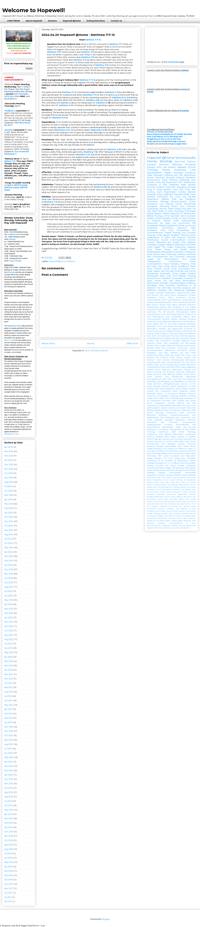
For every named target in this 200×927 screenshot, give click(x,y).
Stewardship (190, 473)
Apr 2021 (8, 709)
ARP (162, 504)
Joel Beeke (186, 516)
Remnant (157, 384)
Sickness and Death (177, 408)
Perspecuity (151, 521)
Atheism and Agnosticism (171, 329)
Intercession (190, 360)
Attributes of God (181, 307)
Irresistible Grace (178, 489)
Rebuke (150, 348)
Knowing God (160, 449)
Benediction (190, 336)
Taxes (165, 501)
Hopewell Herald (181, 194)
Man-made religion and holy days (171, 269)
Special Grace (183, 499)
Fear (169, 305)
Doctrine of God (162, 441)
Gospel (150, 259)
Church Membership (185, 204)
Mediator (192, 333)
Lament (162, 492)
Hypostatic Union (154, 326)
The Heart (175, 336)
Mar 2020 (8, 766)
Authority (191, 254)
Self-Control (187, 497)
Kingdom (175, 235)
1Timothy (151, 187)
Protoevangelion (177, 521)
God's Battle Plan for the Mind (161, 324)
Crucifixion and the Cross (185, 439)
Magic (168, 468)
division (193, 501)
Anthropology (177, 398)
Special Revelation (188, 310)
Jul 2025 (8, 486)
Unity (167, 317)
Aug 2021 (8, 692)
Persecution (171, 182)
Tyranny (169, 475)
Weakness (159, 410)
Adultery (150, 302)
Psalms (191, 161)
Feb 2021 (8, 718)
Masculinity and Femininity (162, 422)
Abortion (151, 437)
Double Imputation (187, 365)
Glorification (152, 201)
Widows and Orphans (157, 357)
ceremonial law (189, 300)
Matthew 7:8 (54, 52)
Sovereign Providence (185, 173)
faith (194, 189)
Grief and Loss (179, 379)
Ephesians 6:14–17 (64, 130)
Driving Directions (96, 21)
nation (149, 504)
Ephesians (158, 175)
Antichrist (187, 504)
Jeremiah (192, 420)
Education (164, 513)
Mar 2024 (8, 556)
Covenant (191, 206)
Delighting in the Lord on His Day (164, 139)
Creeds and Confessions (159, 391)
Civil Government (181, 223)
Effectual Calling (170, 322)
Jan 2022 (8, 670)
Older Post (132, 343)
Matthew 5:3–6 (59, 117)
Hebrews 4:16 (114, 149)
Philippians (174, 185)
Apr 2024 (8, 552)
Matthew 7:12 (101, 65)
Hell (194, 223)
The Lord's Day (178, 197)
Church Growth (169, 480)
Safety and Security (186, 427)
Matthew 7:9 (87, 52)
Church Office (166, 298)
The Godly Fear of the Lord (183, 355)
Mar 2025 (8, 504)
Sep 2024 (8, 530)
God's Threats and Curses (184, 401)
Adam (193, 326)
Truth (182, 336)
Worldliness (183, 266)
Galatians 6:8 (92, 100)
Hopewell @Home (72, 21)
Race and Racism (188, 345)
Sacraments (172, 225)
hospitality (191, 475)
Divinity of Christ (179, 218)
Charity (179, 357)
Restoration (177, 405)
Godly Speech (163, 235)
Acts (159, 167)
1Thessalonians (154, 261)
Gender (181, 465)
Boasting (163, 415)
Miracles (180, 314)
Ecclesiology (153, 208)
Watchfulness (191, 525)
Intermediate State (173, 446)
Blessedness (167, 252)
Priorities (192, 494)
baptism (167, 189)
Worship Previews (187, 319)
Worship (192, 197)
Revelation (191, 177)
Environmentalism (188, 463)
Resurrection (190, 213)
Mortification (153, 240)
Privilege (150, 497)
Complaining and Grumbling (159, 338)
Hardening (191, 379)
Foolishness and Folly (156, 367)
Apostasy (151, 389)
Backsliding (160, 302)
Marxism (179, 518)
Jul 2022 (8, 643)
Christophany (157, 480)
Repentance (153, 199)
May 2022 (8, 652)
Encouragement (154, 379)
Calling (193, 307)
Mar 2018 (8, 871)
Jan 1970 (8, 901)
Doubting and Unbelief (163, 331)
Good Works (190, 244)
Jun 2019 (8, 805)
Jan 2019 (8, 827)
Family (167, 266)
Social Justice (189, 374)
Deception (160, 463)
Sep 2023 (8, 582)
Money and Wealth (175, 249)
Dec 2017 (8, 884)
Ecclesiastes (152, 225)
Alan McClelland (170, 504)
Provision (168, 425)
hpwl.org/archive (178, 144)
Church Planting (167, 365)
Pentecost (179, 372)
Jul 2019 (8, 801)
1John (183, 216)
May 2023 (8, 600)
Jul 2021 (8, 696)
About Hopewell (34, 21)
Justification (162, 197)
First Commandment (187, 322)
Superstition (152, 475)
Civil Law (167, 458)
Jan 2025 (8, 512)
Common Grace (153, 482)
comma (178, 528)
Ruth (149, 336)
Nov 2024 (8, 521)
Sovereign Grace (155, 194)
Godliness (183, 391)
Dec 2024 (8, 517)
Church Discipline (162, 278)
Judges (182, 273)
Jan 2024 (8, 565)
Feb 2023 (8, 613)
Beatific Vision (171, 302)
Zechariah (171, 528)
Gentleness (191, 465)
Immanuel (191, 444)
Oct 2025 (8, 473)
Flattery (150, 465)
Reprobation (167, 427)
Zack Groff (163, 528)
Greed (193, 441)
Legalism (161, 244)
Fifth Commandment (157, 256)
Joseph (150, 449)
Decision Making (153, 485)
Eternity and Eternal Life (185, 331)
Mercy (163, 254)
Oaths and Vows (173, 345)
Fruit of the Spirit (169, 314)
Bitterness (151, 415)
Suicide (193, 499)
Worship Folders (183, 453)
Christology (184, 180)
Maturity (169, 492)
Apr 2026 (8, 447)
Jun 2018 (8, 858)
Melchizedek (190, 468)
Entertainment (183, 485)
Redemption (170, 293)
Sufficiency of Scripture (157, 429)
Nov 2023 (8, 574)
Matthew (71, 261)
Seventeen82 (175, 473)
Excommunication (155, 350)
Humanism (167, 516)
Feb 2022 (8, 665)
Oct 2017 (8, 893)
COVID (172, 357)
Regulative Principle (186, 187)
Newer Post (48, 343)
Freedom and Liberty (165, 465)
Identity (183, 487)
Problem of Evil (163, 451)
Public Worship (188, 185)
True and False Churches (169, 288)
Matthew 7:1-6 (69, 92)
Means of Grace (165, 211)
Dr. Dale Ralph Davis (180, 441)
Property (167, 521)
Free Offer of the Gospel (175, 367)
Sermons (52, 21)
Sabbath (165, 199)
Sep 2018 (8, 845)
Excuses (193, 485)
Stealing (192, 396)
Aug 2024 (8, 534)
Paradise (150, 473)
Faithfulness (152, 276)
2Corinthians (167, 228)
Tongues (161, 475)
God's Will (175, 310)
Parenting (164, 206)
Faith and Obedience (184, 199)
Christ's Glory (178, 206)
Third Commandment (171, 300)
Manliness (172, 518)
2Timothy (191, 237)
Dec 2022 (8, 622)
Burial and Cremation (165, 348)
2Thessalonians (182, 312)
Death (193, 249)
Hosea (158, 280)
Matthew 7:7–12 (103, 35)
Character (161, 509)
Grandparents (152, 516)
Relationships (159, 497)
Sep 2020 (8, 740)
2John (181, 413)
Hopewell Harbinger (187, 324)
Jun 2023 (8, 596)
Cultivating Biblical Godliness (182, 283)
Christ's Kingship (163, 218)
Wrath (171, 208)
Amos (149, 268)
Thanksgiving (157, 317)
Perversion (151, 396)
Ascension (191, 413)
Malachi (154, 518)
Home (90, 343)
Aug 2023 (8, 587)
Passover (192, 393)
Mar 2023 (8, 609)
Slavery (162, 305)
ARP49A (8, 187)
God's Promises (167, 285)
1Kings (178, 208)
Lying (149, 362)
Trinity (193, 194)
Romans (164, 164)
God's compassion (156, 403)
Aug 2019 (8, 796)
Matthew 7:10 (87, 57)
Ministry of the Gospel (156, 345)
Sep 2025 (8, 477)
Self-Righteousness (171, 384)
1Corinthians (190, 211)
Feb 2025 (8, 508)
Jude (165, 343)
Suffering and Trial (173, 175)
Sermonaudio (185, 158)
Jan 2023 (8, 617)
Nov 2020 (8, 731)
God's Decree (162, 360)
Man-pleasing (178, 468)
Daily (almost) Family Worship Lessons (166, 141)
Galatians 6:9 (129, 100)
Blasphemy (170, 389)
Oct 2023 (8, 578)
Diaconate (191, 256)
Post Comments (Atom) (96, 350)
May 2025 (8, 495)
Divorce (150, 441)
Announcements (179, 201)
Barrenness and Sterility (179, 506)
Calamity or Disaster (186, 437)
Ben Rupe (160, 389)
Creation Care (168, 439)
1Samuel (169, 204)
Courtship (159, 293)
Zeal (184, 475)
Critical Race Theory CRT (180, 482)
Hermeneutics (153, 444)
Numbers (170, 177)
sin (189, 528)
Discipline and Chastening (171, 290)
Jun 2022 (8, 648)
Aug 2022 (8, 639)
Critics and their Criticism (175, 511)
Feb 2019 (8, 823)
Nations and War (186, 403)
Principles (159, 521)
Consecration (177, 278)
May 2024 (8, 547)
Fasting (150, 333)
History (193, 391)
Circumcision (157, 322)
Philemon (182, 449)
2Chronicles (151, 477)
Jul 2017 (8, 897)
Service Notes (163, 499)
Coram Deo (164, 482)
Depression (156, 401)
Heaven (167, 220)
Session (164, 408)
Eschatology (153, 273)
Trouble (183, 501)
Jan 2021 (8, 722)
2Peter (158, 477)
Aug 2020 (8, 744)
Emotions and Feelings (168, 485)
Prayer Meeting (169, 180)
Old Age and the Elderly (185, 470)
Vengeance (182, 295)
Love (161, 204)
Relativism (187, 521)
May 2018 (8, 862)
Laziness (171, 403)
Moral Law (183, 225)
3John (149, 377)
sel (184, 528)
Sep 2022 (8, 635)
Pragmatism (160, 494)
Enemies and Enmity (185, 271)
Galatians (191, 247)
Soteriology (173, 499)
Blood (149, 480)
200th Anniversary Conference (177, 410)
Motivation (170, 470)
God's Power (154, 249)
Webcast (150, 528)
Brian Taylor (170, 437)
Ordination (191, 290)
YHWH (155, 528)
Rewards (182, 305)
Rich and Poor (189, 405)
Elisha (171, 513)
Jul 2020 (8, 748)
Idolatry (166, 213)
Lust (182, 343)
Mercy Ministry (153, 470)
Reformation (153, 283)
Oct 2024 (8, 526)
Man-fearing (190, 343)
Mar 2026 (8, 451)
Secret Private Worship (173, 497)
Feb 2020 (8, 770)
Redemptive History (156, 355)
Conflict (192, 389)
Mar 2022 (8, 661)
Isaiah (149, 175)
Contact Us (116, 21)
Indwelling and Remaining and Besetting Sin (167, 381)
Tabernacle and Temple (167, 242)
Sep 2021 (8, 687)
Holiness (151, 197)
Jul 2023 (8, 591)
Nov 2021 (8, 679)
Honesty (181, 444)
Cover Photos (160, 511)
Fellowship (172, 254)
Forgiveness (180, 247)
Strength (164, 283)
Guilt (160, 353)
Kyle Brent (154, 492)
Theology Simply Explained (166, 169)
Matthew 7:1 (111, 92)
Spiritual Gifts (165, 307)
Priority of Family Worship (160, 132)
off (182, 528)
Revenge (156, 362)
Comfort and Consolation (159, 341)
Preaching (179, 211)
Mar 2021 (8, 713)
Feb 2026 (8, 456)
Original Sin (172, 449)
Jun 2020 (8, 753)
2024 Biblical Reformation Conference (177, 434)
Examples (184, 513)
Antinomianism (171, 259)
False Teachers (164, 310)
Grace (159, 192)
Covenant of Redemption (176, 461)
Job (148, 492)
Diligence (185, 341)
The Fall (161, 312)
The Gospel (167, 247)
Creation (192, 273)
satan (193, 453)
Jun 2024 (8, 543)
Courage (150, 293)
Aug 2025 (8, 482)
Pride (176, 220)
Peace (166, 264)
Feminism (166, 401)
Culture (192, 348)
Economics (181, 298)
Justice (175, 305)
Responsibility (165, 405)
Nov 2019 (8, 783)
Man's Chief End (168, 276)
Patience (192, 381)
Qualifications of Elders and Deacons (166, 237)
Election (163, 208)
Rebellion (183, 396)
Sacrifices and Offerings (164, 374)
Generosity (165, 273)
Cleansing (182, 302)
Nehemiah (177, 492)
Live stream (169, 167)
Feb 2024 (8, 560)
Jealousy (188, 489)
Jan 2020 (8, 775)
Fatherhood (170, 350)
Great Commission (180, 268)
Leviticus (151, 192)
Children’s (10, 111)
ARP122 (17, 185)
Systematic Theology (170, 525)
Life (173, 338)
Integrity (159, 446)
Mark (167, 223)
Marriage (164, 201)
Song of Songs (15, 261)
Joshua (156, 254)
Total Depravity (188, 242)
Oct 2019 (8, 788)
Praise (149, 384)
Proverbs (11, 272)
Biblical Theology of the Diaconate (163, 216)
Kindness (161, 468)
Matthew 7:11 (79, 60)
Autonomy (163, 506)
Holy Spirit (186, 208)
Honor (157, 369)
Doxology (156, 513)
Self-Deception (153, 408)
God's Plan (167, 379)
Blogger (106, 919)
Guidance (176, 487)
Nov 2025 (8, 469)
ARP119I (23, 187)
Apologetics (152, 329)
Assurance (182, 228)
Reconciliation (189, 280)
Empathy (177, 513)
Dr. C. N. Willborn (172, 463)
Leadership (174, 343)
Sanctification (154, 172)
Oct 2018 (8, 840)
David (175, 391)
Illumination (191, 487)
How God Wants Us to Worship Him (164, 136)
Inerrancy (151, 446)
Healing (150, 369)
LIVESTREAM (13, 21)
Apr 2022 (8, 657)
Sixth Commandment (161, 336)
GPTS (171, 487)
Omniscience (152, 405)
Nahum (12, 239)
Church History (182, 389)
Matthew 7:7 (115, 44)
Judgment (168, 194)
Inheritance (180, 420)
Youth (149, 322)
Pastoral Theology (187, 276)
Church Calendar (154, 439)
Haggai (160, 516)
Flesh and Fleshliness (160, 487)
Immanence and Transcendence (159, 489)
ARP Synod (163, 456)
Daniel (193, 482)
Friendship (152, 285)
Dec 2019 (8, 779)
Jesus (194, 489)
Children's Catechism (166, 187)
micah (193, 259)
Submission (152, 312)
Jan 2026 (8, 460)
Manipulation (163, 518)
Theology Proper (182, 326)
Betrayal (158, 458)
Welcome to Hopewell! (33, 10)
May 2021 (8, 705)
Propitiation (191, 372)
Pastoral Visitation (189, 492)
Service (155, 305)
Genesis (151, 164)
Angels (150, 458)
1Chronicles (152, 456)
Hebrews (180, 177)
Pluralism (150, 494)
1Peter (193, 266)
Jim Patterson (177, 516)
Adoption (170, 244)
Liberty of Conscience (167, 393)
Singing (179, 374)
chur (188, 501)
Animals (180, 504)
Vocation (171, 312)
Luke (193, 169)
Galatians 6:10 (66, 105)
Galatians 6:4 (118, 97)
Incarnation (178, 252)
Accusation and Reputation (183, 456)
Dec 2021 (8, 674)
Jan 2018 (8, 879)
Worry (193, 362)
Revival (150, 278)
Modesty (182, 393)
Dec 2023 (8, 569)
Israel (189, 302)
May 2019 (8, 810)
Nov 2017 (8, 888)
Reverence (175, 451)
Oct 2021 (8, 683)
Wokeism (177, 475)
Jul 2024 (8, 539)
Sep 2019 (8, 792)
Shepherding (152, 307)
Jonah (159, 343)
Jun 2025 (8, 491)
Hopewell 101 (176, 213)
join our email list (18, 53)
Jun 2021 (8, 700)
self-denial (156, 504)
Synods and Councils (154, 501)
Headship (169, 420)
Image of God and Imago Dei (173, 333)
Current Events (190, 511)
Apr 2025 (8, 499)
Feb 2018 (8, 875)
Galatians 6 (101, 103)
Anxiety (192, 338)
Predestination (154, 252)
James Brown (189, 446)
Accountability (167, 477)
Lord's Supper (154, 247)
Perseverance (183, 230)
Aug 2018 (8, 849)
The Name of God (173, 501)
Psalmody (174, 396)
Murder (170, 326)
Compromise (179, 458)
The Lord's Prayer (168, 295)
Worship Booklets (161, 386)
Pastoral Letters (188, 235)
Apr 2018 (8, 866)
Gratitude (158, 420)
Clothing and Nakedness (186, 480)
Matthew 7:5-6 (91, 95)
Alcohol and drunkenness (169, 377)
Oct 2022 (8, 630)
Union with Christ (181, 189)
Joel (159, 259)
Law (164, 326)
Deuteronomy (153, 180)
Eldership (179, 244)
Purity (149, 374)
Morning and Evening (164, 372)
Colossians (152, 244)
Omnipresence (189, 422)
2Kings (150, 213)
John (193, 180)
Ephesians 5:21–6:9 (11, 434)
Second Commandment (173, 240)
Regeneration (170, 192)
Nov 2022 (8, 626)
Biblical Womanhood (188, 477)
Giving (175, 273)
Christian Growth (162, 268)
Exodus (151, 167)
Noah (185, 518)
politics (150, 365)
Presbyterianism (154, 425)
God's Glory (166, 230)
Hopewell (151, 393)
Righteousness (183, 293)
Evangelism (152, 206)
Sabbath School (14, 234)
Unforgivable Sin (176, 429)
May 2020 (9, 757)
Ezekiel (149, 487)
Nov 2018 (8, 836)
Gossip (157, 333)
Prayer (167, 172)
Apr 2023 (8, 604)
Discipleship (176, 317)
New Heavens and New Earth (180, 353)
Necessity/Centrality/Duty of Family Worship (169, 134)
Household (151, 468)
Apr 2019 (8, 814)
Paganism (192, 518)
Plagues (161, 473)
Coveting (176, 341)
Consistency (151, 511)
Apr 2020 (8, 762)
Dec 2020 (8, 727)
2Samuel (192, 192)
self (186, 528)
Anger (156, 365)
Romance (191, 305)
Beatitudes (191, 377)
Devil (176, 365)
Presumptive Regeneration (177, 494)
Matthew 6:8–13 (101, 187)
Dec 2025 (8, 464)
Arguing (176, 477)
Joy (161, 223)
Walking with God (168, 453)
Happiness (191, 367)
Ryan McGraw (186, 451)
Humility (182, 192)
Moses (162, 470)
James (174, 266)
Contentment (175, 261)
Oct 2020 (8, 735)
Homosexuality (177, 360)
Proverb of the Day (156, 182)
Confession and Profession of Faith (181, 509)
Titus (184, 259)
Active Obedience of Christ (183, 386)
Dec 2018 (8, 832)
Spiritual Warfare (170, 319)
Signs (167, 355)
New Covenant (182, 338)
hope (160, 266)
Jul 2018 (8, 853)
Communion (182, 348)
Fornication (182, 350)
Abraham (160, 437)
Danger (150, 513)
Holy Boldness (168, 444)
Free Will (192, 513)
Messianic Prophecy (180, 264)
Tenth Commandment (171, 362)
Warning (181, 525)
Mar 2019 (8, 818)
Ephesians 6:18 (98, 130)
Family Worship (159, 161)
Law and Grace (171, 280)
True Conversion (177, 256)
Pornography (163, 396)
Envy (162, 417)
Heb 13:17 (8, 340)
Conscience (152, 310)
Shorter (9, 130)
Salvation (182, 254)
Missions (163, 225)
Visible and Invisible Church (159, 398)
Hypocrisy (166, 369)
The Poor (185, 362)
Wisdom (158, 213)
